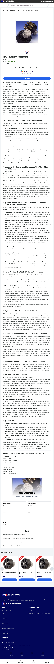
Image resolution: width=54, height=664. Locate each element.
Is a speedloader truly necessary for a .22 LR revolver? (27, 534)
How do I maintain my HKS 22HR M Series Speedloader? (27, 542)
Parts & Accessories (10, 10)
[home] (3, 11)
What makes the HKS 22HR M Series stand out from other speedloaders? (27, 538)
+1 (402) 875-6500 (10, 649)
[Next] (52, 568)
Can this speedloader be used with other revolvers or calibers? (27, 545)
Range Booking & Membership (47, 1)
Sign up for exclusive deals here (13, 603)
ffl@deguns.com (9, 647)
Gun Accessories (20, 10)
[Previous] (2, 568)
